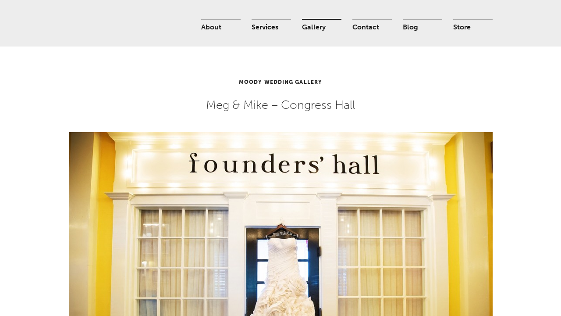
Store (462, 27)
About (211, 27)
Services (265, 27)
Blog (410, 27)
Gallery (314, 27)
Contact (365, 27)
